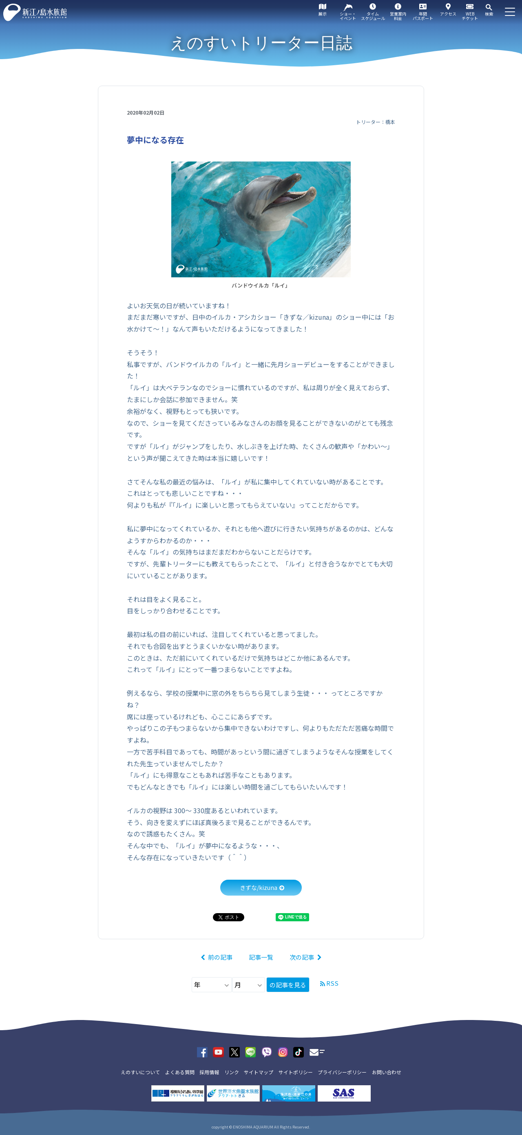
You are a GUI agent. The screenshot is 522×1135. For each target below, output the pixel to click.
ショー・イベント (348, 16)
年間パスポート (423, 16)
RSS (332, 983)
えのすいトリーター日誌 (261, 43)
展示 (323, 14)
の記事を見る (288, 984)
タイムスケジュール (373, 16)
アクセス (448, 14)
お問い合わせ (386, 1072)
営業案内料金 (398, 16)
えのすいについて (140, 1072)
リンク (231, 1072)
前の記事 (220, 957)
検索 (489, 14)
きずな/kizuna (258, 887)
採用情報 (209, 1072)
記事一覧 (261, 957)
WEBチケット (470, 16)
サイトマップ (258, 1072)
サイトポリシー (296, 1072)
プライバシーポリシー (342, 1072)
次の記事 (302, 957)
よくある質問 (180, 1072)
